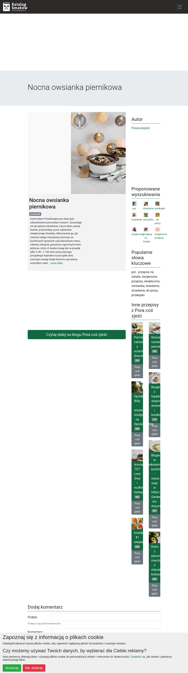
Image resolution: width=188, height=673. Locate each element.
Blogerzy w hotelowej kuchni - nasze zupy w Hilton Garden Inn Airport (155, 483)
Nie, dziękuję (34, 668)
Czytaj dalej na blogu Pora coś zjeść (76, 334)
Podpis (32, 617)
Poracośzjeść (140, 128)
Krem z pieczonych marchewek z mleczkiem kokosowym (155, 563)
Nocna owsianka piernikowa (155, 344)
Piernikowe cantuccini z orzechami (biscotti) (138, 349)
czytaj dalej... (57, 263)
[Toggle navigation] (179, 7)
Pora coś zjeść (137, 371)
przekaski (35, 214)
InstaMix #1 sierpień (138, 539)
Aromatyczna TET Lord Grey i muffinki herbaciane (138, 481)
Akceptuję (12, 668)
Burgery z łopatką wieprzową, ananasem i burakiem (155, 403)
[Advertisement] (94, 44)
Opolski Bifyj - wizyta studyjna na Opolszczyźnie (138, 412)
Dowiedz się (138, 656)
